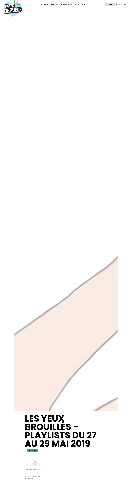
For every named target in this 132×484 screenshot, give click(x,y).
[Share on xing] (27, 452)
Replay (54, 4)
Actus (44, 4)
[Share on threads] (29, 449)
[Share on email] (30, 452)
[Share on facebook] (24, 449)
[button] (110, 4)
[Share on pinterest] (32, 449)
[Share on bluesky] (25, 452)
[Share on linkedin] (35, 449)
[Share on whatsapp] (37, 449)
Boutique (80, 4)
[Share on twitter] (27, 449)
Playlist (32, 405)
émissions (66, 4)
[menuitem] (44, 4)
